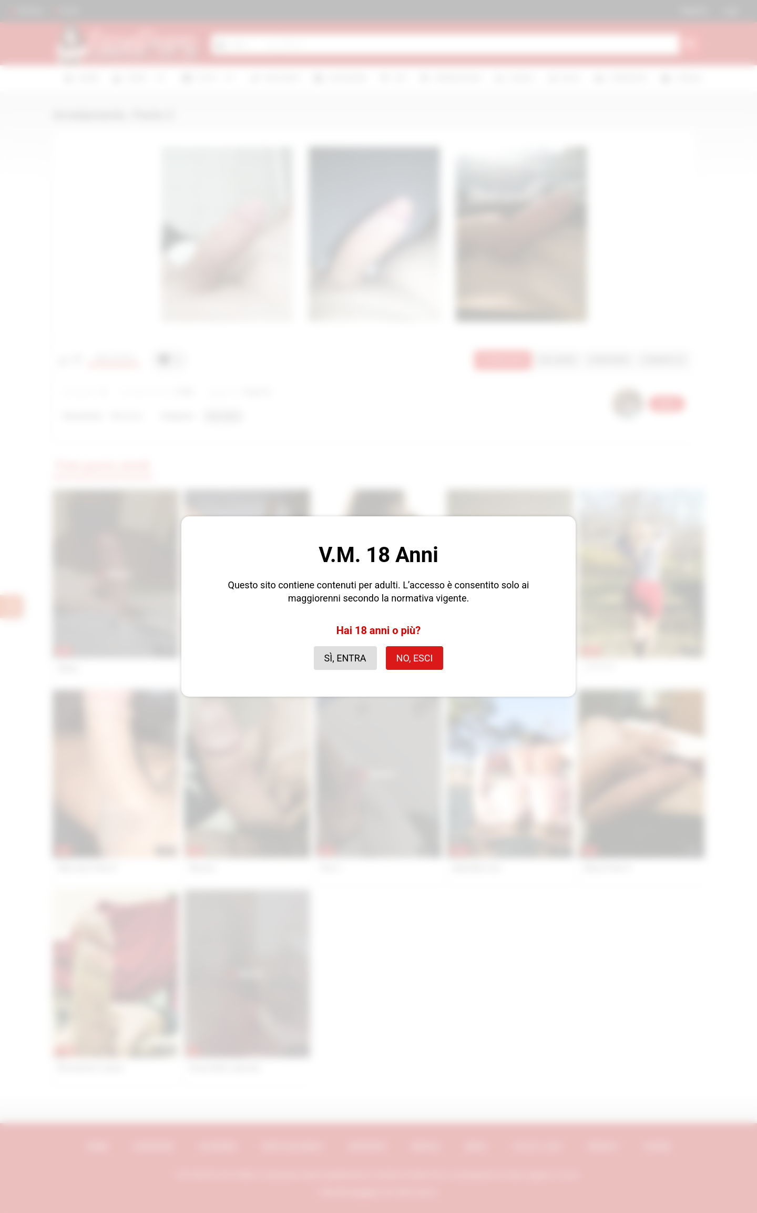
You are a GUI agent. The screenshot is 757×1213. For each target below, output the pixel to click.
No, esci (414, 658)
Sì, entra (345, 658)
